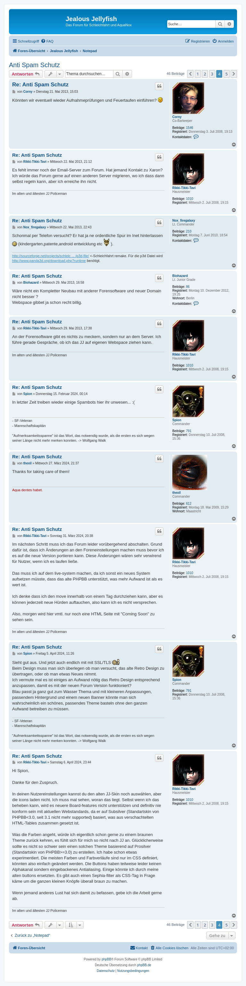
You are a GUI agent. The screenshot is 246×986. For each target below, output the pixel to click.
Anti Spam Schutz (34, 64)
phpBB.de (144, 965)
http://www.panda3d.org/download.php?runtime (49, 261)
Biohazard (180, 276)
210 (189, 231)
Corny (177, 117)
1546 (189, 128)
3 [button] (212, 74)
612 (189, 503)
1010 (189, 199)
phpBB (106, 959)
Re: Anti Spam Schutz (40, 85)
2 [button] (205, 74)
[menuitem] (47, 41)
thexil (176, 492)
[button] (190, 74)
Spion (176, 420)
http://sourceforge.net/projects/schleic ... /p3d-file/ (50, 256)
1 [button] (198, 74)
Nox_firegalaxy (183, 220)
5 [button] (227, 74)
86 (188, 286)
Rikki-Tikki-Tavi (183, 188)
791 (189, 431)
